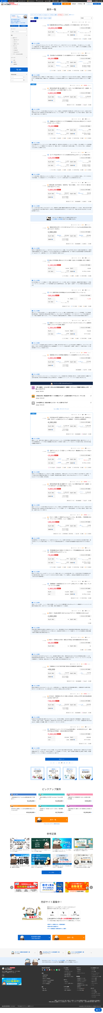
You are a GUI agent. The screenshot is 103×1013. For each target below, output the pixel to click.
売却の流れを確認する (52, 931)
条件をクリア (24, 181)
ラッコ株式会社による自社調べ (94, 1005)
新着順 (36, 18)
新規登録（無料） (97, 3)
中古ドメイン (94, 986)
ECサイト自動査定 (46, 988)
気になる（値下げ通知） (85, 28)
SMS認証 (60, 219)
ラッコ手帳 (94, 995)
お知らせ (66, 986)
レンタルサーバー (95, 980)
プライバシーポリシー (81, 986)
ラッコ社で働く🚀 (80, 993)
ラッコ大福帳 (94, 997)
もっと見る (54, 877)
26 (64, 768)
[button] (49, 975)
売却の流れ (45, 982)
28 (69, 768)
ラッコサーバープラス (96, 998)
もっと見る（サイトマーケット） (61, 409)
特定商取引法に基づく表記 (82, 990)
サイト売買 (94, 976)
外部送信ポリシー (80, 988)
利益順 (49, 18)
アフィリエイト (95, 988)
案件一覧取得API (68, 995)
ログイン (89, 3)
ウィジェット (67, 993)
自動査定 (74, 4)
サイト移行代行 (68, 978)
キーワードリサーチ (95, 978)
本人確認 (54, 219)
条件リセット (71, 14)
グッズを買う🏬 (80, 995)
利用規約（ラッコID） (81, 983)
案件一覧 (66, 4)
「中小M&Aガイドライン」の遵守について (25, 1011)
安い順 (40, 18)
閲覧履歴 (23, 25)
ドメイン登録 (94, 983)
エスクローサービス (68, 976)
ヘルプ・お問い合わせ (69, 988)
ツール (93, 990)
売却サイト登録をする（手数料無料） (56, 929)
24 (59, 768)
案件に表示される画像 (53, 1006)
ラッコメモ (94, 1002)
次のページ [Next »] (61, 764)
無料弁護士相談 (68, 980)
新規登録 (79, 974)
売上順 (45, 18)
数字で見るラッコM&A (69, 981)
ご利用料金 (79, 4)
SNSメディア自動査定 (47, 987)
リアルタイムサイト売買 (96, 981)
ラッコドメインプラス (96, 1000)
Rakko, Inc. (90, 1011)
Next (91, 892)
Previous (11, 892)
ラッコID (93, 974)
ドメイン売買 (94, 985)
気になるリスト (14, 25)
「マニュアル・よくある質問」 (58, 965)
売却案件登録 (57, 4)
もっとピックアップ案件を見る (52, 829)
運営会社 (79, 992)
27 (66, 768)
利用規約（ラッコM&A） (82, 985)
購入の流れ (45, 995)
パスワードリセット (81, 978)
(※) (19, 4)
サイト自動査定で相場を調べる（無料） (57, 934)
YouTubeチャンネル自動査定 (48, 985)
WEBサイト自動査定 (46, 983)
